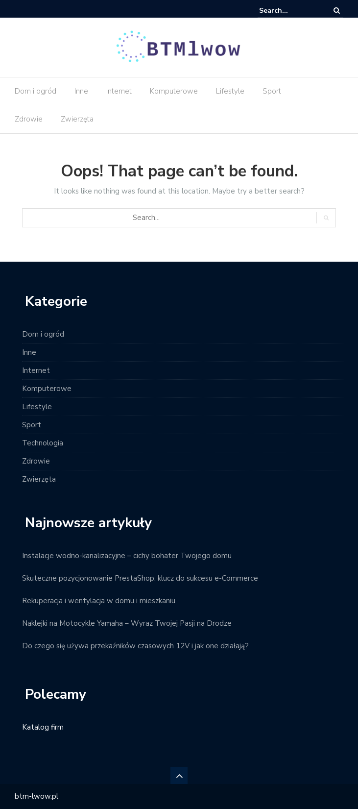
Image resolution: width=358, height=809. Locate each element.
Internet (119, 91)
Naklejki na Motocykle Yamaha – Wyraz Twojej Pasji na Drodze (127, 623)
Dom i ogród (35, 91)
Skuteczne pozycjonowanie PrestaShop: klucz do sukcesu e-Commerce (140, 578)
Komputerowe (174, 91)
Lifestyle (230, 91)
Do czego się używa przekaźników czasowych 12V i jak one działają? (135, 646)
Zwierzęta (77, 119)
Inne (81, 91)
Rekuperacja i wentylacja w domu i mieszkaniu (98, 601)
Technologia (42, 443)
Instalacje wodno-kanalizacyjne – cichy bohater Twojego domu (127, 556)
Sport (272, 91)
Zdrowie (29, 119)
